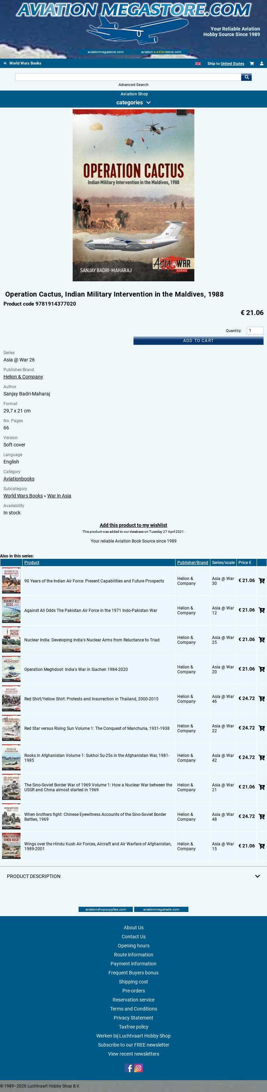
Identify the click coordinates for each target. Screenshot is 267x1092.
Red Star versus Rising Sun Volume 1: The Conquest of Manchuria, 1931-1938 (97, 728)
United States (232, 63)
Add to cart (198, 340)
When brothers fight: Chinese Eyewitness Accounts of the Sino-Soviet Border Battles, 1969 (95, 817)
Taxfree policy (133, 1027)
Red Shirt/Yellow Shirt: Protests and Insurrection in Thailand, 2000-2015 (91, 699)
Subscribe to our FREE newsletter (133, 1045)
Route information (133, 954)
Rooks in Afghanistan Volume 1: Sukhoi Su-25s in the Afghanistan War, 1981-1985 (96, 758)
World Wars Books (23, 495)
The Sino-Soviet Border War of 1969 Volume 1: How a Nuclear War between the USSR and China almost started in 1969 (98, 787)
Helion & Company (23, 376)
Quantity (233, 331)
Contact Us (134, 936)
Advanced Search (133, 85)
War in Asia (59, 495)
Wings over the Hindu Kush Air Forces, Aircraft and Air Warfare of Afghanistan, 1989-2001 (97, 846)
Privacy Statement (133, 1018)
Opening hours (133, 945)
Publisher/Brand (192, 562)
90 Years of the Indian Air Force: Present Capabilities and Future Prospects (94, 581)
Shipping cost (133, 981)
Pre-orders (133, 990)
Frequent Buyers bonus (133, 972)
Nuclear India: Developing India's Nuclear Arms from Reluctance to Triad (92, 640)
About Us (134, 927)
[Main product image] (133, 280)
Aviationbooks (18, 478)
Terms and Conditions (133, 1009)
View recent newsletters (133, 1054)
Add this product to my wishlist (133, 525)
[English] (198, 63)
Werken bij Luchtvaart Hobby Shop (133, 1036)
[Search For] (128, 77)
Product (31, 562)
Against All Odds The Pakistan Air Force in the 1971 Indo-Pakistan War (90, 610)
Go (246, 77)
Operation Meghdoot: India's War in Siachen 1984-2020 (76, 669)
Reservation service (133, 1000)
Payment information (133, 963)
